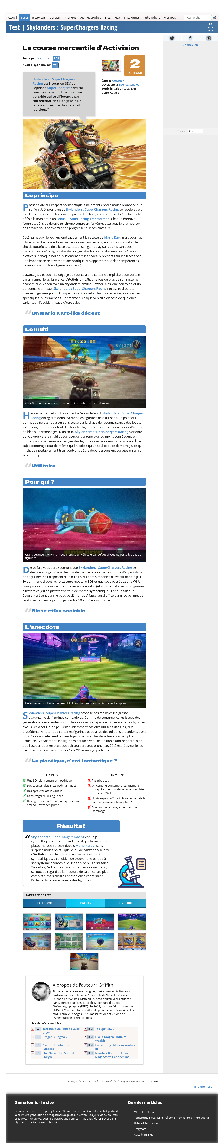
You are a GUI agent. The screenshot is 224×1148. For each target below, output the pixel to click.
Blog (108, 17)
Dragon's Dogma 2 (55, 1042)
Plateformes (132, 17)
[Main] (95, 17)
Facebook (44, 908)
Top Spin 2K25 (104, 1033)
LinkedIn (125, 908)
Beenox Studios (129, 89)
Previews (70, 17)
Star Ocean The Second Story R (58, 1060)
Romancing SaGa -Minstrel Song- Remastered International (171, 1122)
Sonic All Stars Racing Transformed (83, 223)
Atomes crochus (90, 17)
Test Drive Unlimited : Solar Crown (61, 1035)
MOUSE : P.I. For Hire (147, 1117)
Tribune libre (152, 17)
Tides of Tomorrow (146, 1128)
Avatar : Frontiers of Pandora (56, 1051)
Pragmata (140, 1134)
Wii (55, 70)
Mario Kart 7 (85, 850)
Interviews (39, 17)
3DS (56, 63)
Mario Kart (112, 242)
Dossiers (55, 17)
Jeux (117, 17)
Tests (24, 17)
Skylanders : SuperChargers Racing (92, 214)
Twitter (85, 908)
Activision (118, 85)
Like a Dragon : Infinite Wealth (110, 1043)
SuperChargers (58, 92)
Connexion (190, 50)
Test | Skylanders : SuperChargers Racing (63, 29)
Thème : (190, 136)
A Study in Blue (143, 1139)
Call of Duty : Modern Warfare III (115, 1051)
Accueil (12, 17)
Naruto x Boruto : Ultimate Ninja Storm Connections (113, 1060)
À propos (170, 17)
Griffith (42, 63)
